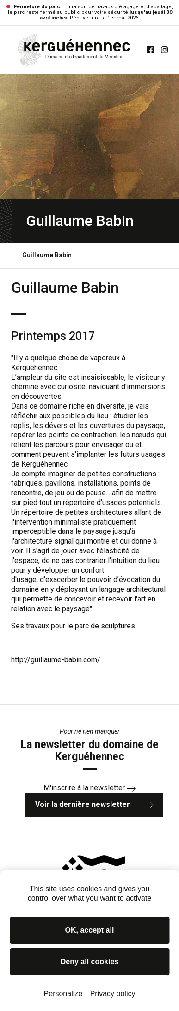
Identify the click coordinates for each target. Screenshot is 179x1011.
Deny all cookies (89, 962)
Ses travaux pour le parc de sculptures (73, 625)
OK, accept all (89, 930)
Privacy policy (113, 994)
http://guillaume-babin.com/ (55, 659)
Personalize (63, 994)
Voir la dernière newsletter (94, 804)
